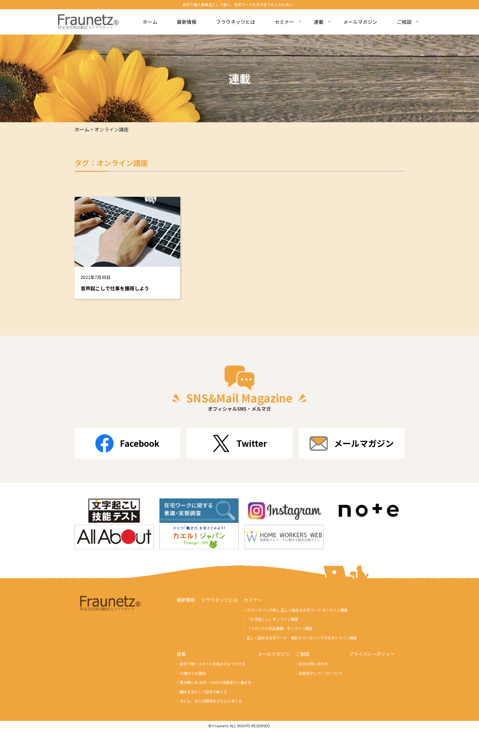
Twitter (239, 443)
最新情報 (186, 600)
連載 (181, 654)
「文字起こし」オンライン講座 (272, 619)
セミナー (253, 600)
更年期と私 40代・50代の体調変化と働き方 (215, 682)
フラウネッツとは (219, 600)
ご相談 (302, 654)
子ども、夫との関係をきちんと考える (211, 701)
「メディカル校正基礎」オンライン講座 (280, 628)
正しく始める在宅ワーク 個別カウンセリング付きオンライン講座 (302, 637)
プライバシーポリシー (372, 654)
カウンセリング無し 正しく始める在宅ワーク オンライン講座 (297, 609)
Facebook (127, 443)
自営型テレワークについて (321, 673)
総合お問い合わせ (313, 664)
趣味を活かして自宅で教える (203, 692)
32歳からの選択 (193, 673)
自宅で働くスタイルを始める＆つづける (213, 664)
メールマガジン (351, 443)
